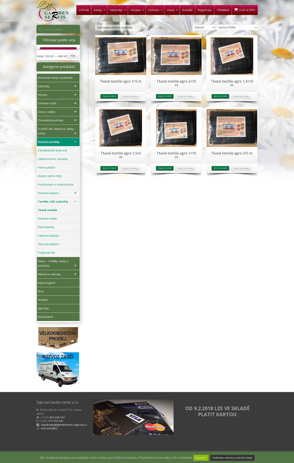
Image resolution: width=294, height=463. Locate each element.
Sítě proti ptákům (48, 244)
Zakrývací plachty (48, 235)
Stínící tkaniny (46, 227)
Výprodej (43, 308)
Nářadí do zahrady (58, 274)
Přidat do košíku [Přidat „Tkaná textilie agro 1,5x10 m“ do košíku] (241, 96)
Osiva (172, 10)
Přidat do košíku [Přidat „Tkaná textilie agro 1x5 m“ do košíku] (130, 96)
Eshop (100, 10)
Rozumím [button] (201, 457)
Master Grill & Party (50, 176)
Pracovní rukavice (58, 193)
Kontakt (187, 10)
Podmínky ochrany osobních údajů (232, 457)
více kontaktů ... (50, 428)
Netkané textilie (47, 218)
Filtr (73, 55)
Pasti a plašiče (46, 167)
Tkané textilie (47, 210)
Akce (41, 291)
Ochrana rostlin (58, 103)
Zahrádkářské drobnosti (52, 150)
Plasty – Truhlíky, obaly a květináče (58, 263)
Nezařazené (45, 317)
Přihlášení (223, 10)
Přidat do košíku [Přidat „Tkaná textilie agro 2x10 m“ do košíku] (185, 96)
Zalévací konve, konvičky (53, 159)
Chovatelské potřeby (58, 120)
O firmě (84, 10)
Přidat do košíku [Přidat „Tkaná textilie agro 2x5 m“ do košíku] (241, 168)
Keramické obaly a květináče (55, 78)
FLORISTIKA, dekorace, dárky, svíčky (58, 131)
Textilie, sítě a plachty (58, 201)
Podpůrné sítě (46, 252)
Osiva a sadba (58, 112)
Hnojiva (137, 10)
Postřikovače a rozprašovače (56, 184)
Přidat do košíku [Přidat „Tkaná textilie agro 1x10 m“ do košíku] (185, 168)
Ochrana (155, 10)
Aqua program (46, 283)
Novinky (43, 300)
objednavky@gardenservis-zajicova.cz (64, 424)
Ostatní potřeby (58, 142)
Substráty (118, 10)
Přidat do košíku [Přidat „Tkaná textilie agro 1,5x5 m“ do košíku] (130, 168)
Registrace (205, 10)
